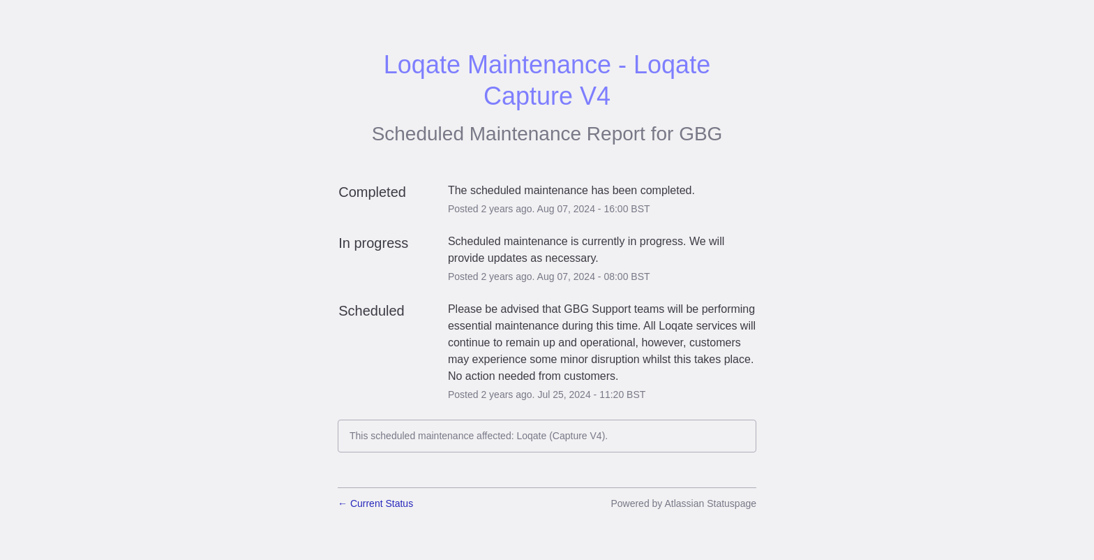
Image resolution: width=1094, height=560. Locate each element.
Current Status (375, 503)
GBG (700, 134)
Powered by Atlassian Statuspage (683, 503)
